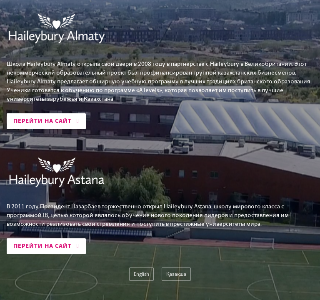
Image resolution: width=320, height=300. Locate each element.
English (141, 274)
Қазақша (176, 274)
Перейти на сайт (46, 121)
